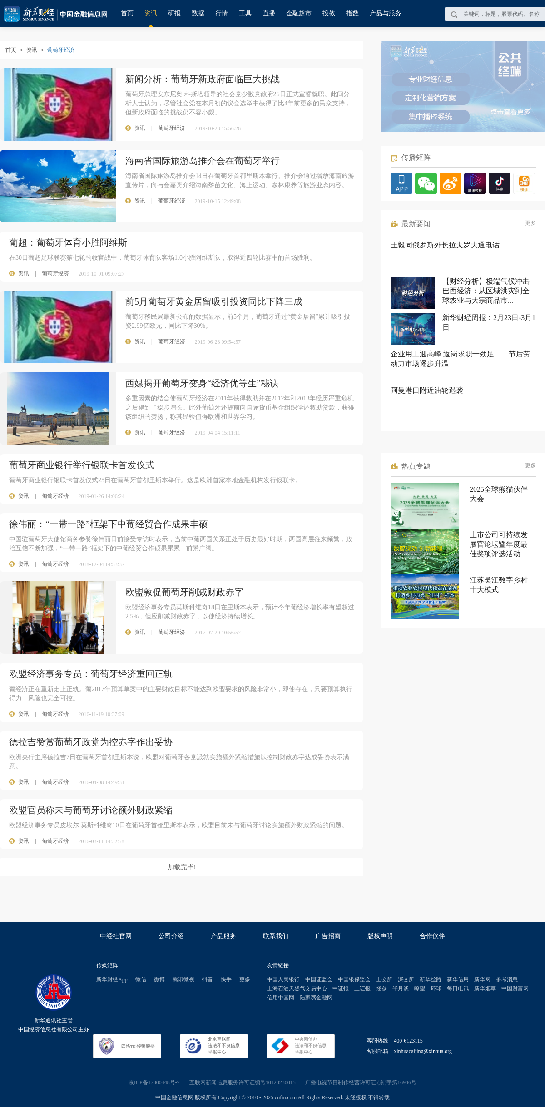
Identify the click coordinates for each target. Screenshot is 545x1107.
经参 (381, 988)
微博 (159, 979)
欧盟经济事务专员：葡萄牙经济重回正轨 (91, 674)
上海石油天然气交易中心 (297, 988)
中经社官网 (116, 936)
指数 (352, 13)
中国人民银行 (283, 979)
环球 (436, 988)
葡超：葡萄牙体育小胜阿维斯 (68, 242)
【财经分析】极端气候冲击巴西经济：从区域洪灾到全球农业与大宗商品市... (486, 290)
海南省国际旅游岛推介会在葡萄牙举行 (202, 161)
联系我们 (275, 936)
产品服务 (223, 936)
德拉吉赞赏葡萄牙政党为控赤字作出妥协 (91, 742)
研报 (174, 13)
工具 (245, 13)
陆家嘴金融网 (316, 997)
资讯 (150, 13)
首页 (127, 13)
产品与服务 (385, 13)
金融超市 (299, 13)
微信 (140, 979)
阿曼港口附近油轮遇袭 (427, 390)
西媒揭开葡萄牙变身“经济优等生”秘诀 (202, 383)
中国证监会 (318, 979)
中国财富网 (515, 988)
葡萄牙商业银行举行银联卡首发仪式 (81, 465)
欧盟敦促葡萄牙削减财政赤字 (184, 592)
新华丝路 (430, 979)
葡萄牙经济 (55, 273)
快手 (226, 979)
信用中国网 (280, 997)
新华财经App (112, 979)
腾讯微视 (183, 979)
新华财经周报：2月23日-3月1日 (488, 322)
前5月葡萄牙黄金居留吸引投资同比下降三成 (213, 301)
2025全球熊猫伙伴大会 (499, 494)
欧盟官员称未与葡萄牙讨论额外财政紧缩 (91, 810)
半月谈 (400, 988)
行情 (221, 13)
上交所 (384, 979)
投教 (328, 13)
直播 (269, 13)
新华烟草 (485, 988)
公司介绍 (171, 936)
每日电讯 (458, 988)
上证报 (362, 988)
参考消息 (507, 979)
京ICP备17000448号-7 (154, 1082)
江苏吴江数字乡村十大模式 (499, 584)
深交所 (406, 979)
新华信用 (458, 979)
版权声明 (380, 936)
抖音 (207, 979)
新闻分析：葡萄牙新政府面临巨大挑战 (202, 79)
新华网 (482, 979)
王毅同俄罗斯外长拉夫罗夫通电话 (445, 245)
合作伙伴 (432, 936)
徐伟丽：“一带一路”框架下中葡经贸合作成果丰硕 (108, 524)
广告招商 (328, 936)
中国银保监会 (354, 979)
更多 (530, 223)
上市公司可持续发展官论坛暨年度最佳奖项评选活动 (499, 544)
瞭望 (419, 988)
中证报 (340, 988)
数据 (198, 13)
